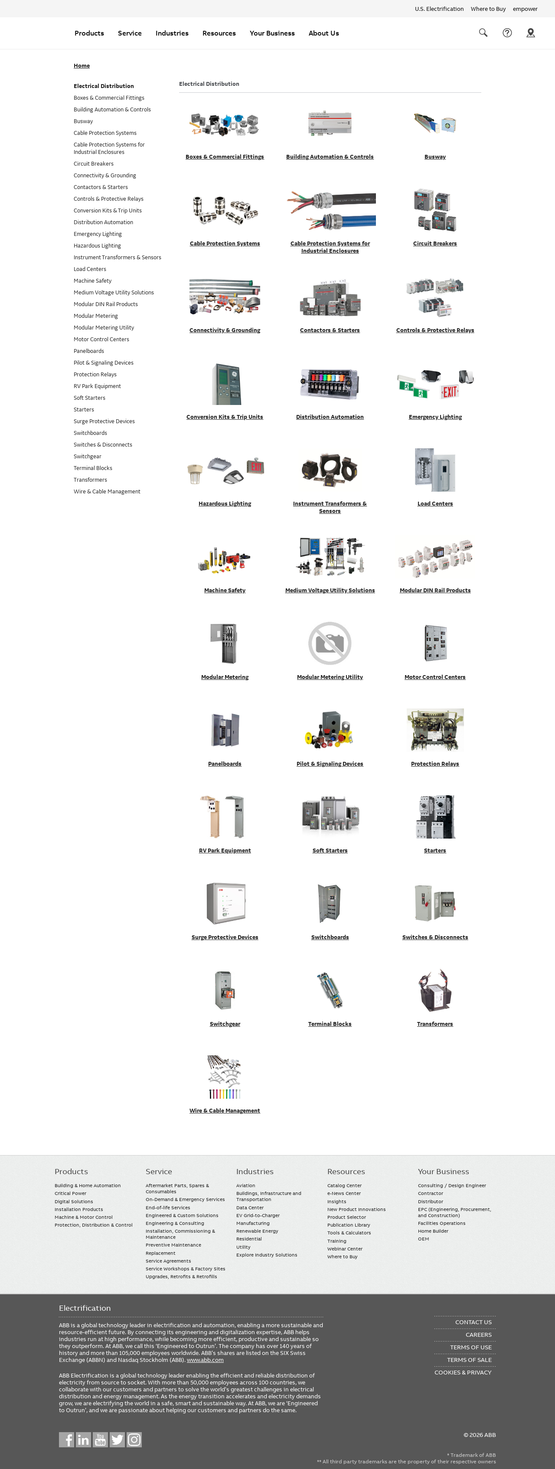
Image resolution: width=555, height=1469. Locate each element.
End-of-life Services (168, 1208)
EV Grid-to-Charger (258, 1215)
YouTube (100, 1439)
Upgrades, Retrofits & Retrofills (181, 1276)
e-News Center (344, 1193)
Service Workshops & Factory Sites (185, 1269)
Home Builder (433, 1231)
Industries (172, 33)
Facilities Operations (442, 1223)
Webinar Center (344, 1249)
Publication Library (348, 1225)
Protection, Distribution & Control (94, 1225)
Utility (243, 1247)
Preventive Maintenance (173, 1245)
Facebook (66, 1439)
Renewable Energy (257, 1231)
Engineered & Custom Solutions (182, 1215)
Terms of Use (471, 1347)
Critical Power (70, 1193)
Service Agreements (168, 1261)
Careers (479, 1334)
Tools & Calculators (349, 1233)
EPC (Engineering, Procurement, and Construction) (454, 1212)
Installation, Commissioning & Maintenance (180, 1234)
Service (130, 33)
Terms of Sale (469, 1360)
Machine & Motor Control (84, 1217)
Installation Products (79, 1209)
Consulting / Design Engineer (452, 1185)
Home (82, 66)
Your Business (272, 33)
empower (525, 8)
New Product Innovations (356, 1209)
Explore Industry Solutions (266, 1255)
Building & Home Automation (88, 1185)
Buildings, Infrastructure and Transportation (268, 1196)
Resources (219, 33)
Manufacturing (253, 1223)
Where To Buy (531, 33)
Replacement (161, 1253)
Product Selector (346, 1217)
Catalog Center (344, 1185)
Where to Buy (488, 8)
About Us (324, 33)
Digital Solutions (74, 1201)
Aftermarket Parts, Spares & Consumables (177, 1188)
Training (336, 1241)
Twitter (117, 1439)
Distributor (430, 1201)
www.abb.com (205, 1359)
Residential (249, 1239)
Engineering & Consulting (175, 1223)
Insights (336, 1201)
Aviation (245, 1185)
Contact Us (507, 33)
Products (89, 33)
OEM (423, 1239)
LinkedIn (83, 1439)
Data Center (250, 1208)
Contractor (430, 1193)
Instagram (134, 1439)
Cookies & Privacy (463, 1372)
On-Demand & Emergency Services (185, 1199)
